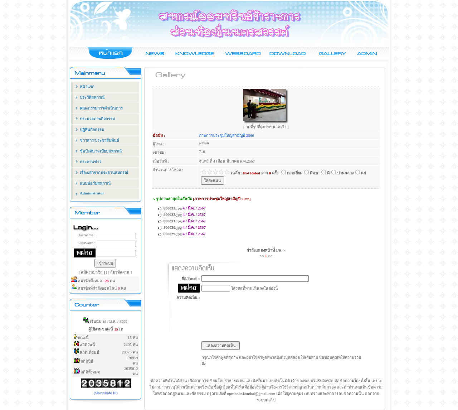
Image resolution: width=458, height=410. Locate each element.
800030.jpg (173, 227)
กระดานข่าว (90, 162)
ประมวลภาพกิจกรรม (97, 119)
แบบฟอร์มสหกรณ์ (95, 183)
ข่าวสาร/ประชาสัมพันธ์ (99, 140)
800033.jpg (173, 208)
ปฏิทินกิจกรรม (92, 129)
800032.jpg (173, 214)
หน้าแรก (87, 87)
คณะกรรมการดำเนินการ (101, 108)
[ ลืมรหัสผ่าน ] (120, 272)
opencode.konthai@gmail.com (251, 393)
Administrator (92, 193)
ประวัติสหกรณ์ (92, 97)
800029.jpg (173, 234)
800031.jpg (173, 221)
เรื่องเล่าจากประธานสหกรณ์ (104, 172)
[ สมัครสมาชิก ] (92, 272)
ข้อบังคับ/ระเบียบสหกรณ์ (101, 151)
